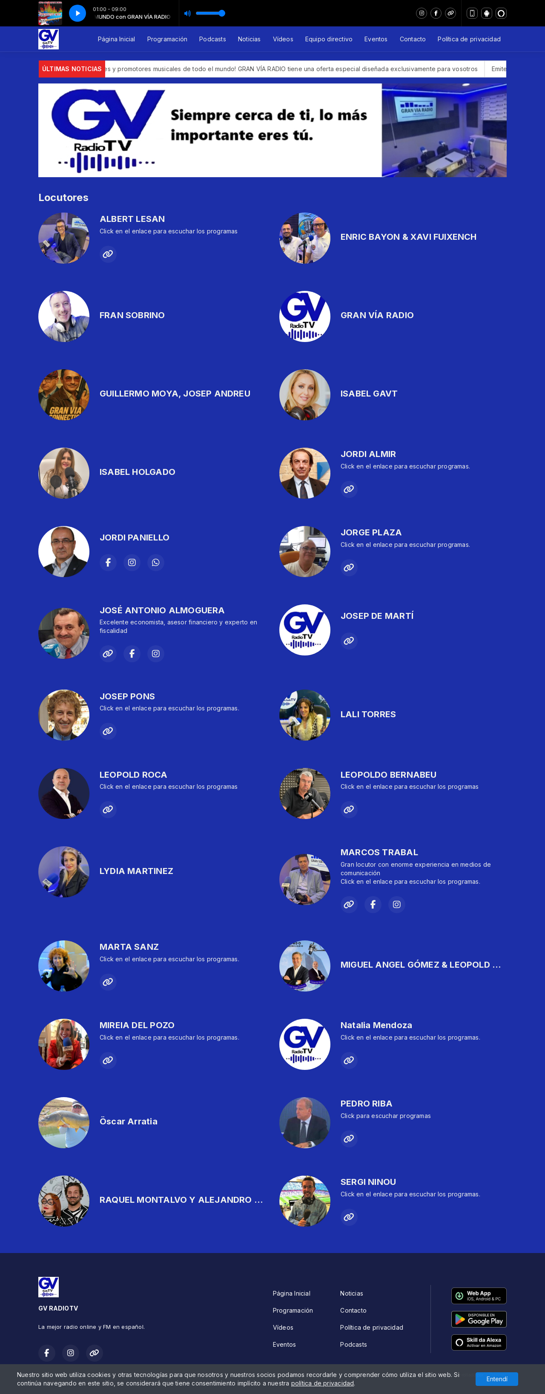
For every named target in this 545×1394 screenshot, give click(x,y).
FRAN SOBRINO (132, 315)
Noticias (249, 39)
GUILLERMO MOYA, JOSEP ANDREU (175, 393)
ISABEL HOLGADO (137, 472)
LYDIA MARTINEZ (136, 871)
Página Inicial (116, 39)
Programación (167, 39)
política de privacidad (322, 1383)
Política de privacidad (469, 39)
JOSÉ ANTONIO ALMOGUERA (162, 610)
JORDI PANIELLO (134, 537)
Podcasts (212, 39)
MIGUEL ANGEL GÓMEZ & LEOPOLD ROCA (429, 965)
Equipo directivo (329, 39)
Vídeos (283, 39)
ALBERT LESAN (132, 219)
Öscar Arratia (129, 1121)
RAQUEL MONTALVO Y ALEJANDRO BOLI (187, 1200)
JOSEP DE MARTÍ (377, 616)
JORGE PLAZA (371, 532)
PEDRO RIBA (367, 1103)
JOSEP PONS (127, 696)
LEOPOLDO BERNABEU (389, 775)
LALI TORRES (368, 714)
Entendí (497, 1379)
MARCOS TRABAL (379, 852)
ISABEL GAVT (369, 393)
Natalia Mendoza (376, 1025)
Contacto (413, 39)
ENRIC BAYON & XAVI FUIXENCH (409, 237)
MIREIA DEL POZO (137, 1025)
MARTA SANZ (129, 947)
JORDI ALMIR (368, 454)
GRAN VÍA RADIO (377, 315)
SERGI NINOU (368, 1182)
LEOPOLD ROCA (134, 775)
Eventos (375, 39)
